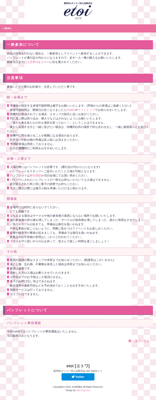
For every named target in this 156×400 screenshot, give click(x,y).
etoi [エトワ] (78, 368)
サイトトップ (86, 109)
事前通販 (35, 175)
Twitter (71, 109)
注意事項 (32, 62)
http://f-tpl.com (83, 390)
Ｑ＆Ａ (45, 62)
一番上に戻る (138, 341)
